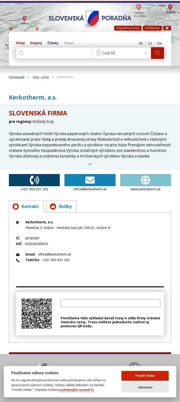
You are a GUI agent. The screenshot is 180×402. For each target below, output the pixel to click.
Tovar (69, 43)
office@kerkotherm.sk (89, 182)
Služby (61, 206)
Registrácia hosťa (127, 28)
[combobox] (121, 53)
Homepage (17, 77)
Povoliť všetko (145, 375)
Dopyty (36, 43)
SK (141, 43)
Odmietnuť (145, 387)
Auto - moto (41, 77)
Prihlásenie (152, 28)
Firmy (20, 43)
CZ (150, 43)
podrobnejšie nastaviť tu (77, 389)
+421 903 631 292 (34, 182)
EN (159, 43)
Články (53, 43)
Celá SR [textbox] (108, 53)
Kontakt (25, 206)
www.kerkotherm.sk (145, 182)
